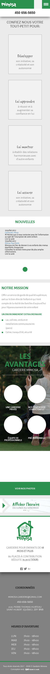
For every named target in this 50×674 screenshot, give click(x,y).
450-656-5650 (25, 602)
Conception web (17, 669)
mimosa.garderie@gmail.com (25, 597)
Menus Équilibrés (12, 243)
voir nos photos (25, 488)
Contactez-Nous (12, 232)
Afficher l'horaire (26, 504)
